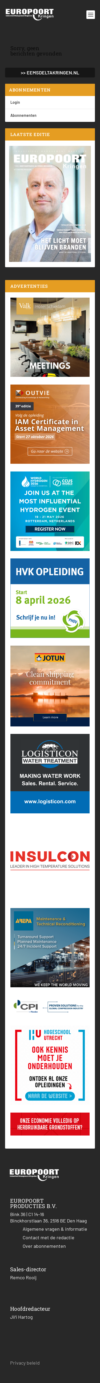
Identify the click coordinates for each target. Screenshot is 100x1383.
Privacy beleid (25, 1363)
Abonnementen (23, 115)
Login (15, 102)
